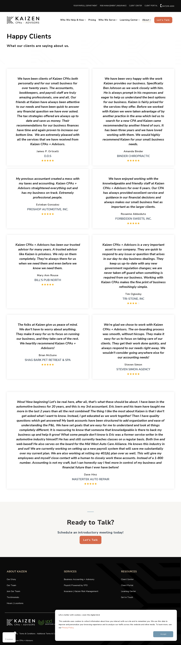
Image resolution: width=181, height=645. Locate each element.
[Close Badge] (15, 633)
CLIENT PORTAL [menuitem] (151, 6)
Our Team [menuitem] (11, 585)
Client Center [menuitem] (127, 579)
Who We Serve (107, 19)
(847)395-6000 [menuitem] (167, 5)
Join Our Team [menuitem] (13, 591)
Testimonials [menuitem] (13, 597)
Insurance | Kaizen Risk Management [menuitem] (81, 591)
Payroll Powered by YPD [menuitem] (76, 585)
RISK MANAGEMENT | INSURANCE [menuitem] (113, 6)
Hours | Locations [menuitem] (15, 603)
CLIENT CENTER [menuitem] (135, 6)
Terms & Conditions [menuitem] (27, 633)
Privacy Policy (68, 627)
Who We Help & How (73, 19)
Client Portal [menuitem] (127, 585)
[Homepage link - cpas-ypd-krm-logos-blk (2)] (48, 627)
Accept (163, 634)
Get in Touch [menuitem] (127, 597)
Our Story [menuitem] (11, 579)
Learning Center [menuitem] (128, 591)
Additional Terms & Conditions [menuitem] (49, 633)
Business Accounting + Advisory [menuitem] (79, 579)
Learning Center (130, 19)
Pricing (92, 19)
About (146, 19)
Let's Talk (163, 20)
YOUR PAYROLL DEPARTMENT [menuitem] (85, 6)
